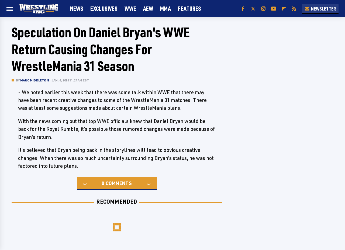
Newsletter (320, 9)
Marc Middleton (34, 80)
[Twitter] (253, 8)
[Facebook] (242, 8)
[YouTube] (273, 8)
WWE (130, 8)
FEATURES (189, 8)
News (76, 8)
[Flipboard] (283, 8)
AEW (148, 8)
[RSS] (294, 8)
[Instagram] (263, 8)
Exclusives (104, 8)
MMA (165, 8)
